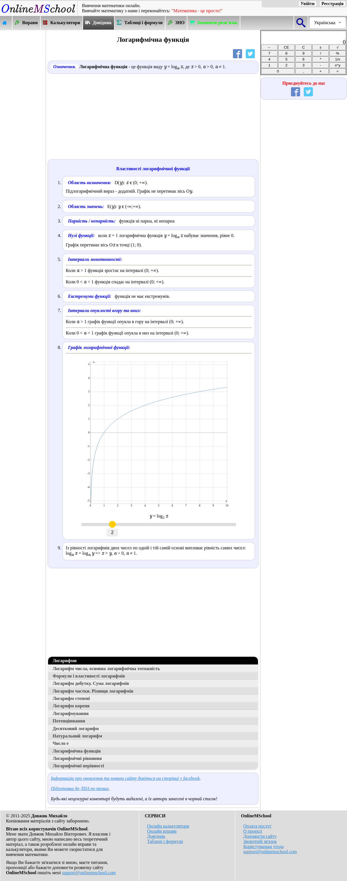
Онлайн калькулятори (168, 826)
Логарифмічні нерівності (78, 765)
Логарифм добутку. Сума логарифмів (91, 683)
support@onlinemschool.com (89, 872)
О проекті (252, 831)
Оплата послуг (257, 826)
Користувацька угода (263, 846)
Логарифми (65, 660)
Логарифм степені (71, 698)
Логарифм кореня (71, 705)
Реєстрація (332, 3)
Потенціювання (69, 720)
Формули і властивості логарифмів (89, 676)
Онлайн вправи (162, 831)
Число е (61, 743)
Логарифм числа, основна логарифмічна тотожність (106, 668)
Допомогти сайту (259, 836)
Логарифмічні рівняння (77, 758)
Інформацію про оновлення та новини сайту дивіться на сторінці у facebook (125, 778)
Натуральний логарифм (77, 736)
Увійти (307, 3)
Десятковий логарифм (76, 728)
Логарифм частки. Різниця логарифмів (93, 691)
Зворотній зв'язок (260, 841)
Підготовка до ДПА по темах (80, 788)
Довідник (156, 836)
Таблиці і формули (165, 841)
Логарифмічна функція (77, 751)
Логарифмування (71, 713)
